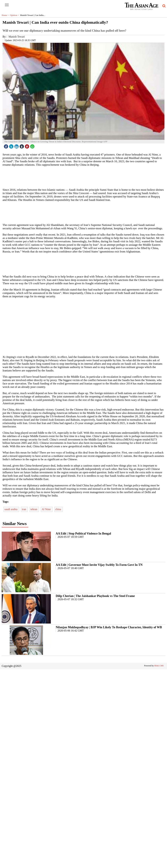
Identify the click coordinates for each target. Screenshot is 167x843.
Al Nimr (47, 509)
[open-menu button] (7, 5)
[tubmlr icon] (22, 145)
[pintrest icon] (27, 145)
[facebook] (6, 145)
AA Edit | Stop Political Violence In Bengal (83, 533)
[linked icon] (17, 145)
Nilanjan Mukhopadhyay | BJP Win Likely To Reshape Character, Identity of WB (109, 627)
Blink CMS (159, 665)
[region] (85, 177)
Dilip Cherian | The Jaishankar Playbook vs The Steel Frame (95, 596)
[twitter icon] (11, 145)
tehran (34, 509)
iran (24, 509)
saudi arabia (11, 509)
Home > (6, 15)
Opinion (15, 15)
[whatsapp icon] (32, 145)
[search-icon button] (163, 6)
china (58, 509)
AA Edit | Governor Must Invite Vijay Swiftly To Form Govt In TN (99, 565)
